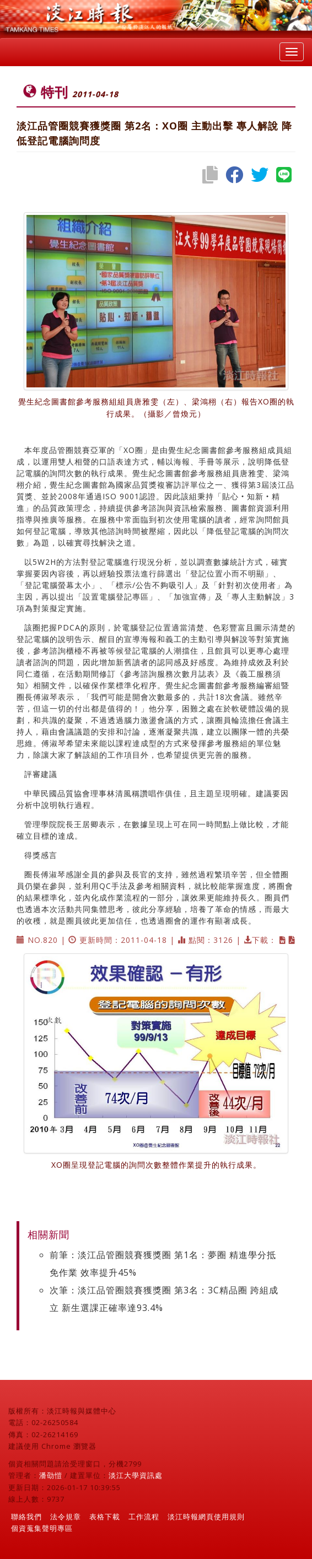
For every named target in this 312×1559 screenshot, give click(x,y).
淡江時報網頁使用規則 (206, 1517)
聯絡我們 (26, 1517)
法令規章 (65, 1517)
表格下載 (104, 1517)
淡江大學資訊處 (136, 1475)
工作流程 (143, 1517)
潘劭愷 (50, 1475)
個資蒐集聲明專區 (42, 1528)
